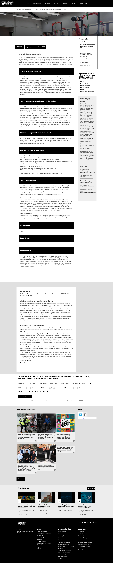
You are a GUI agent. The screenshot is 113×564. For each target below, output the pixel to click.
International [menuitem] (37, 3)
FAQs (82, 89)
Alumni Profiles (85, 83)
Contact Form (29, 296)
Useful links (82, 530)
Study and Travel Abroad (87, 91)
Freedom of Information (64, 543)
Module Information (85, 65)
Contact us (81, 533)
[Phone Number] (65, 385)
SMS (65, 389)
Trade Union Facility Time (64, 554)
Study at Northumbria (27, 9)
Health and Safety (82, 539)
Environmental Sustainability (85, 541)
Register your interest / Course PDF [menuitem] (35, 47)
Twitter (80, 416)
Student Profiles (85, 85)
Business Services (62, 533)
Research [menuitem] (56, 3)
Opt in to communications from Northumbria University (33, 393)
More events (91, 490)
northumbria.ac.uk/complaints (88, 192)
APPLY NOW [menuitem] (20, 47)
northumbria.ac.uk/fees (86, 182)
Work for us (60, 539)
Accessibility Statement (63, 545)
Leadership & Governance (64, 537)
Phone (42, 389)
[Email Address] (55, 385)
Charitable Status (62, 541)
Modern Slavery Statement (64, 552)
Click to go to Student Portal (85, 543)
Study (39, 530)
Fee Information (84, 62)
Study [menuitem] (27, 3)
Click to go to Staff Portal (84, 545)
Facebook (85, 416)
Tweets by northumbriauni (85, 419)
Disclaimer (60, 549)
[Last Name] (33, 385)
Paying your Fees (82, 535)
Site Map (60, 559)
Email (19, 389)
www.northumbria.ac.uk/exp (87, 172)
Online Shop (81, 551)
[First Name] (23, 385)
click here (81, 401)
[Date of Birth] (44, 385)
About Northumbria (64, 530)
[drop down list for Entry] (87, 385)
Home (18, 9)
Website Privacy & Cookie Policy (66, 547)
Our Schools (40, 537)
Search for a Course (42, 533)
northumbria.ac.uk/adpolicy (87, 186)
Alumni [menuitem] (74, 3)
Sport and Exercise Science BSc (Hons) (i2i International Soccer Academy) (51, 9)
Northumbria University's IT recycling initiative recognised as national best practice (46, 468)
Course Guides (85, 87)
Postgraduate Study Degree (44, 535)
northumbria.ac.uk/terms (86, 178)
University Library (41, 542)
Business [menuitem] (47, 3)
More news (21, 480)
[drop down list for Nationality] (76, 385)
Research (60, 535)
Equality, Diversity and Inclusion (86, 537)
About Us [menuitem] (65, 3)
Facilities (83, 81)
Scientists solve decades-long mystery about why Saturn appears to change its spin (65, 450)
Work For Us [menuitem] (83, 3)
